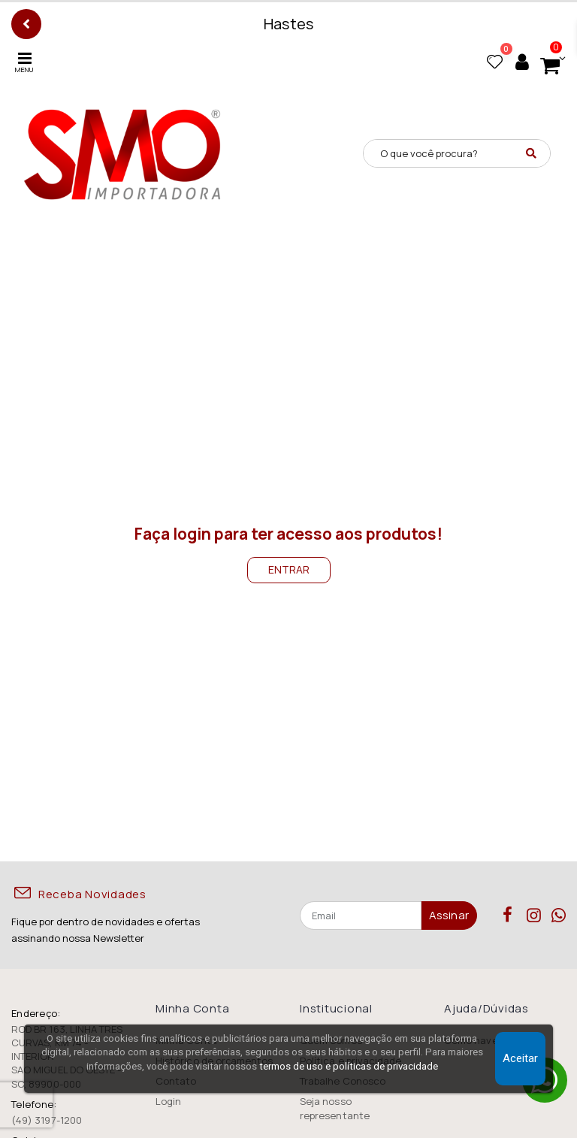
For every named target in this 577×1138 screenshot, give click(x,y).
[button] (549, 62)
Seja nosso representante (335, 1107)
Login (168, 1101)
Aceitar (520, 1058)
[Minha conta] (522, 62)
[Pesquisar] (531, 153)
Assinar (449, 915)
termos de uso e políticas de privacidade (348, 1066)
